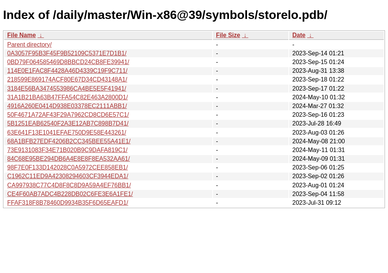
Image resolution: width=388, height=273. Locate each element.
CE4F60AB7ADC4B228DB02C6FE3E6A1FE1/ (70, 194)
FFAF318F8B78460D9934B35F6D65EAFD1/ (67, 202)
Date (298, 35)
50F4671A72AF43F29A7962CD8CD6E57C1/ (68, 114)
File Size (228, 35)
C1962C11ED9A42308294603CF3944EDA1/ (67, 176)
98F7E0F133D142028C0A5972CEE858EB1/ (67, 167)
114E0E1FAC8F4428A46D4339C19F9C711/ (67, 70)
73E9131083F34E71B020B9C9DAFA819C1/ (67, 150)
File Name (21, 35)
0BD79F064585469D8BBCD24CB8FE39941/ (68, 62)
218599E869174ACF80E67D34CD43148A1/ (67, 79)
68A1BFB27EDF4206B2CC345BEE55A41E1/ (69, 141)
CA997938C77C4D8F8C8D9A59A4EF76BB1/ (69, 185)
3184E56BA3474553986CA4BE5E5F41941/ (66, 88)
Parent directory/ (29, 44)
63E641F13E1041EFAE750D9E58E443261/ (66, 132)
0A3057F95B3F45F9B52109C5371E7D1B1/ (67, 53)
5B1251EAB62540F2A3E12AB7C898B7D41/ (67, 123)
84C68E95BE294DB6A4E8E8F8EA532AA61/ (68, 158)
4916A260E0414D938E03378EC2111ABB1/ (67, 106)
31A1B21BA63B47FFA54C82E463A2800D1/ (67, 97)
